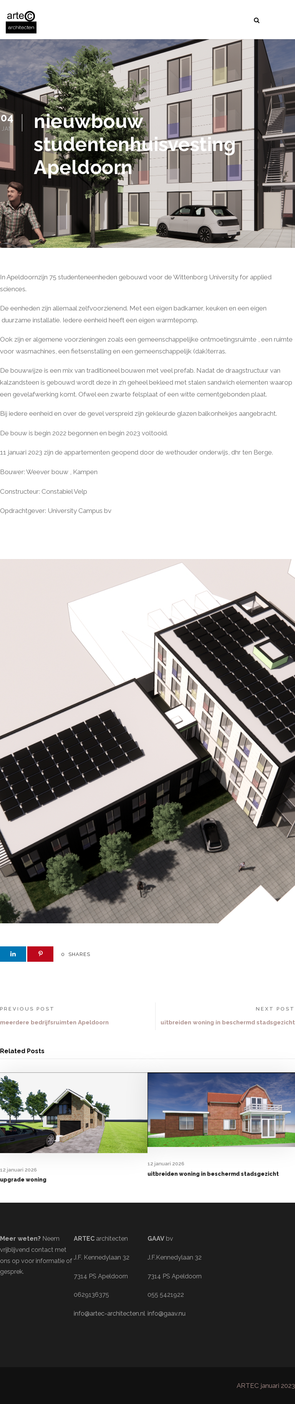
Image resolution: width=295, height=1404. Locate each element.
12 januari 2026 (18, 1170)
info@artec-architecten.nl (109, 1313)
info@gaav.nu (167, 1313)
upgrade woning (23, 1180)
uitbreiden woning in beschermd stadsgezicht (213, 1174)
